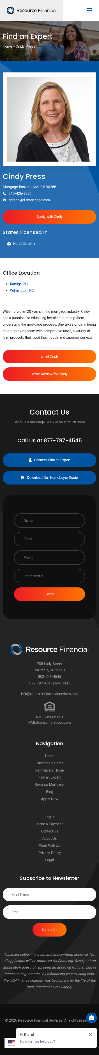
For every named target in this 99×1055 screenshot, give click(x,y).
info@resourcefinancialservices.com (49, 715)
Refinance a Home (49, 791)
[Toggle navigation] (89, 10)
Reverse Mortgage (49, 805)
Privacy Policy (49, 874)
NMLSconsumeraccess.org (49, 743)
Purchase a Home (50, 784)
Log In (50, 838)
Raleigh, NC (19, 305)
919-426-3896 (20, 193)
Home (7, 46)
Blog (49, 813)
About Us (49, 859)
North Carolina (24, 243)
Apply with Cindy (50, 217)
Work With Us (49, 867)
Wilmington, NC (22, 311)
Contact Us (49, 852)
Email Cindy (49, 377)
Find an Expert (49, 798)
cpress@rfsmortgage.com (29, 200)
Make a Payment (49, 845)
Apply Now (49, 820)
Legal (49, 881)
